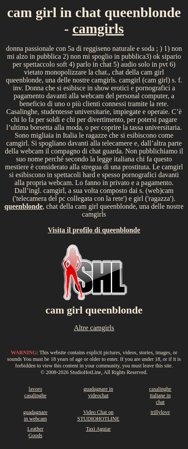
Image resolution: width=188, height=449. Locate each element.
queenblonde (23, 206)
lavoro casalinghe (35, 392)
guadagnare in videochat (98, 392)
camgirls (98, 28)
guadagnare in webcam (35, 415)
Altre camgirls (94, 327)
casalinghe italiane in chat (160, 395)
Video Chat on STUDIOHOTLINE (98, 415)
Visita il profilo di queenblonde (94, 230)
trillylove (160, 412)
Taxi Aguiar (98, 429)
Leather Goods (35, 432)
